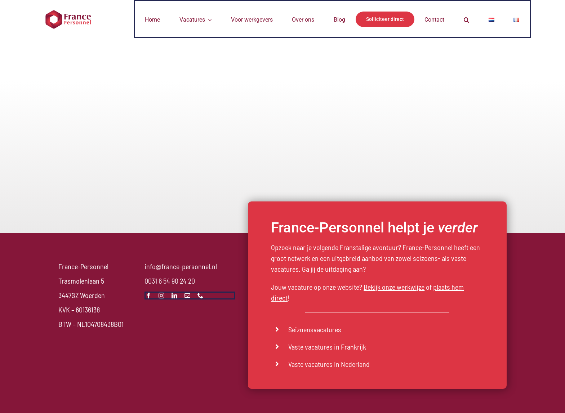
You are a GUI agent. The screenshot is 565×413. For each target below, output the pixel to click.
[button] (466, 19)
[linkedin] (174, 295)
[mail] (187, 295)
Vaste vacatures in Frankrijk (327, 346)
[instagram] (161, 295)
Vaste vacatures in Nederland (329, 364)
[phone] (200, 295)
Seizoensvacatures (314, 329)
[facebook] (148, 295)
